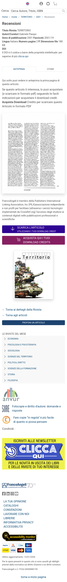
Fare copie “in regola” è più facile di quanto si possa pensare (33, 419)
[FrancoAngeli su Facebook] (4, 494)
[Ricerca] (63, 10)
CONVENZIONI (13, 509)
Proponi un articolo (33, 322)
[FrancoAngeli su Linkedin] (8, 494)
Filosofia (13, 380)
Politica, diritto (16, 362)
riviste (14, 17)
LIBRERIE (9, 518)
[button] (26, 4)
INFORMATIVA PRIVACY (19, 522)
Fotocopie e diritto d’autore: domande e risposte (36, 408)
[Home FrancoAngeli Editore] (12, 4)
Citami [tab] (50, 69)
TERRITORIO (26, 17)
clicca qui (23, 56)
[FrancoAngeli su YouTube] (16, 494)
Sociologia (14, 350)
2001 (38, 17)
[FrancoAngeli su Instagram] (12, 494)
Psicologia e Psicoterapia (22, 344)
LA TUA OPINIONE (15, 501)
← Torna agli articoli (14, 315)
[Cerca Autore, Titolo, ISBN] (35, 10)
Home (5, 17)
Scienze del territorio (20, 356)
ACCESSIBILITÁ (13, 526)
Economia (13, 339)
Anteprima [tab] (19, 69)
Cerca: (5, 10)
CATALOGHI (11, 505)
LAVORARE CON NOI (16, 514)
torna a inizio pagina (33, 577)
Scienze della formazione (22, 368)
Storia (11, 374)
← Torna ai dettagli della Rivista (21, 309)
